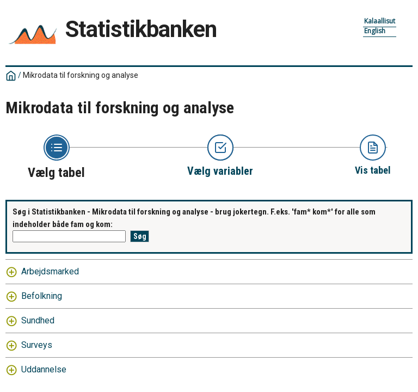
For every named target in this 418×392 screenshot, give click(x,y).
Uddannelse (43, 369)
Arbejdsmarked (50, 271)
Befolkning (41, 296)
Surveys (36, 345)
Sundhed (37, 320)
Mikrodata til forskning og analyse (80, 75)
